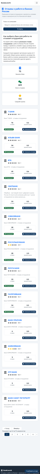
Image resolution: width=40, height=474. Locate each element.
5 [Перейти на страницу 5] (28, 434)
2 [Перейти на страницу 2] (12, 434)
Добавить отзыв (32, 471)
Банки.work (6, 3)
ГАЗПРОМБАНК (14, 294)
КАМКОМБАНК (14, 346)
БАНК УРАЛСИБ (15, 320)
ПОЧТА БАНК (13, 268)
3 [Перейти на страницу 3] (17, 434)
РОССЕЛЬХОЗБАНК (16, 242)
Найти (20, 29)
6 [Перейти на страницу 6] (33, 434)
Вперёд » (17, 428)
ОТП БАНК (12, 372)
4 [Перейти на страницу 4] (22, 434)
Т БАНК (11, 112)
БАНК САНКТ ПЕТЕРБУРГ (19, 398)
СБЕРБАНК (13, 186)
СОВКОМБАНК (14, 216)
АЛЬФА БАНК (14, 137)
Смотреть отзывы (29, 129)
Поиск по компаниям (9, 21)
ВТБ (9, 160)
